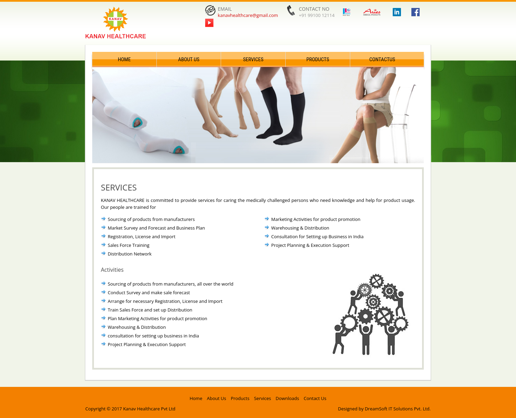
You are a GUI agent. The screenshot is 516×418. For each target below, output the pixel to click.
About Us (188, 59)
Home (124, 59)
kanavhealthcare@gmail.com (248, 15)
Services (253, 59)
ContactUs (382, 59)
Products (317, 59)
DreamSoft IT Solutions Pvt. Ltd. (398, 409)
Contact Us (315, 398)
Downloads (287, 398)
